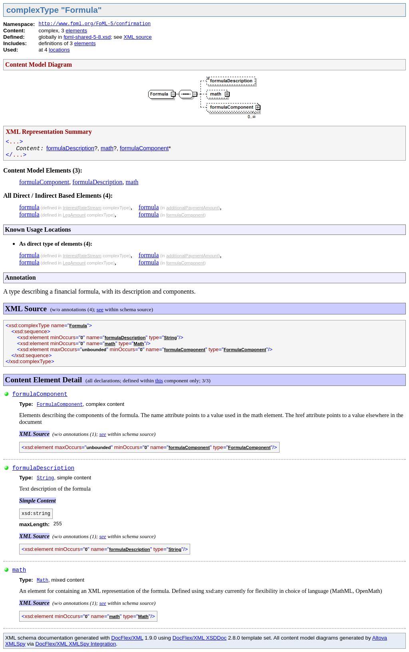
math (107, 148)
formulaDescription (70, 148)
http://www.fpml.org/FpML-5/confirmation (94, 24)
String (170, 337)
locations (59, 50)
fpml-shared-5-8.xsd (87, 37)
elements (76, 31)
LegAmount (74, 215)
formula (29, 207)
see (100, 309)
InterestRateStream (82, 207)
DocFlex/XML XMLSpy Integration (75, 644)
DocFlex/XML (127, 638)
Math (139, 343)
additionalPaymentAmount (192, 207)
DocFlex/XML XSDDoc (199, 638)
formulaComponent (144, 148)
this (159, 381)
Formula (78, 325)
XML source (138, 37)
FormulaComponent (245, 349)
